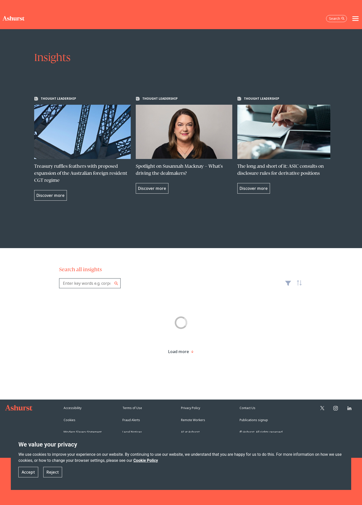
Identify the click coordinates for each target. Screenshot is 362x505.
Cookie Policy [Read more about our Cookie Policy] (145, 460)
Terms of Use (132, 408)
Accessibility (72, 408)
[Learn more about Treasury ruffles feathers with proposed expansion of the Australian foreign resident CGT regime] (82, 149)
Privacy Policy (190, 408)
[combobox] (90, 283)
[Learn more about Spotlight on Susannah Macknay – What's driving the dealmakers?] (184, 145)
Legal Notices (132, 432)
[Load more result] (178, 352)
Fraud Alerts (131, 420)
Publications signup (254, 420)
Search (116, 283)
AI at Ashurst (190, 432)
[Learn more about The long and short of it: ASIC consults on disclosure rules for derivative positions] (285, 145)
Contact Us (247, 408)
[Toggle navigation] (355, 19)
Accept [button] (28, 472)
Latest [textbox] (298, 285)
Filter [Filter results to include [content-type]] (288, 285)
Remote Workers (193, 420)
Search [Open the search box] (337, 18)
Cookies (69, 420)
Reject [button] (53, 472)
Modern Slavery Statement (83, 432)
